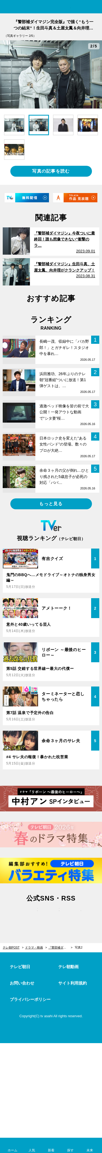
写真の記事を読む (51, 171)
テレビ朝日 (20, 966)
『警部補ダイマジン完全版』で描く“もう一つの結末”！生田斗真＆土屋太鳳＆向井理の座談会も (60, 947)
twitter (29, 915)
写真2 (78, 947)
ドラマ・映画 (34, 947)
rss (73, 915)
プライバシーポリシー (30, 999)
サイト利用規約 (72, 983)
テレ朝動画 (68, 966)
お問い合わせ (22, 983)
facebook (51, 915)
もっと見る (51, 503)
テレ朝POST (51, 7)
